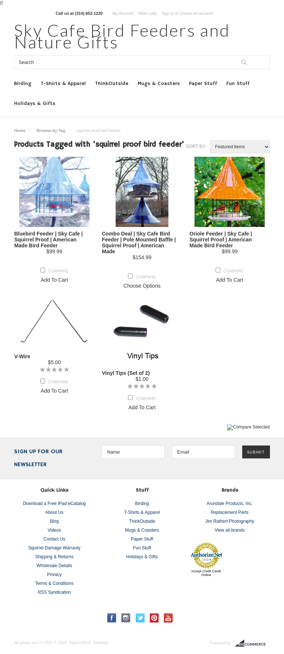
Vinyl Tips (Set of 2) (125, 373)
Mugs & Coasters (159, 83)
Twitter (140, 618)
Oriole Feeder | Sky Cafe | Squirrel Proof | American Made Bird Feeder (221, 239)
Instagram (126, 618)
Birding (22, 83)
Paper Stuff (203, 83)
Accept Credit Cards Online (206, 573)
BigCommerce (252, 643)
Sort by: (196, 146)
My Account (122, 13)
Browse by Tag (51, 130)
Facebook (111, 618)
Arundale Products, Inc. (230, 503)
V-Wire (22, 356)
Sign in (168, 13)
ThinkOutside (111, 83)
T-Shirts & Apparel (63, 83)
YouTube (168, 618)
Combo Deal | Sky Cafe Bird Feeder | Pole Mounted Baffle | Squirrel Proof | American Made (139, 242)
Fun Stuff (238, 83)
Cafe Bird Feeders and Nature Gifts (122, 36)
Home (20, 130)
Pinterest (154, 618)
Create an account (196, 13)
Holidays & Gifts (34, 103)
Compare (58, 271)
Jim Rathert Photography (229, 521)
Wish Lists (147, 13)
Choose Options (142, 286)
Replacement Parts (229, 512)
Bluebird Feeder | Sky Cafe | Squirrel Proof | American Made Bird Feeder (48, 239)
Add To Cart (54, 280)
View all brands (229, 530)
